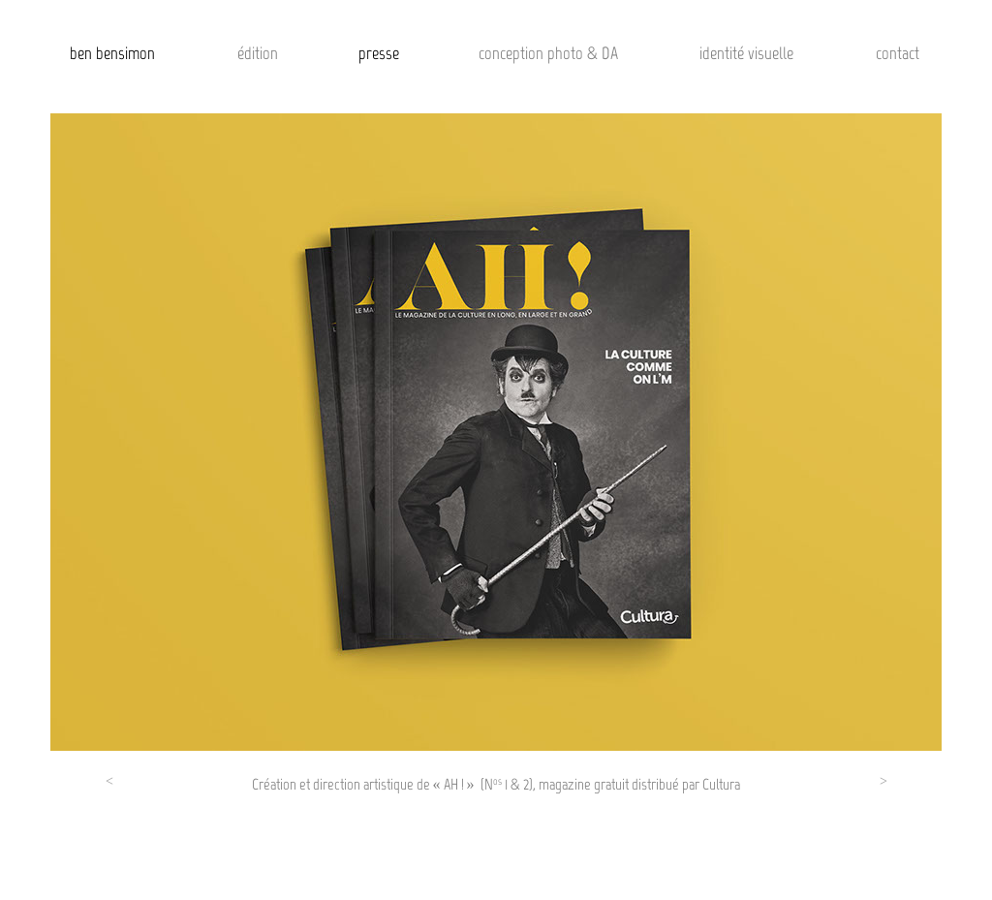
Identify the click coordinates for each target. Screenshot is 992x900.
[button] (109, 786)
